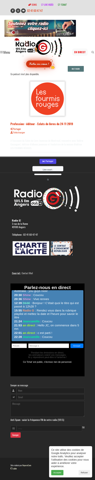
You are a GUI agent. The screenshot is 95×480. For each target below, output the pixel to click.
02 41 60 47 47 (35, 11)
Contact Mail (27, 273)
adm (13, 468)
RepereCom (26, 465)
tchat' (62, 4)
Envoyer (15, 435)
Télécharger (17, 132)
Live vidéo (47, 4)
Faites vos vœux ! (39, 64)
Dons (32, 4)
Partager (15, 129)
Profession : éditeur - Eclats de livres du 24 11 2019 (41, 124)
